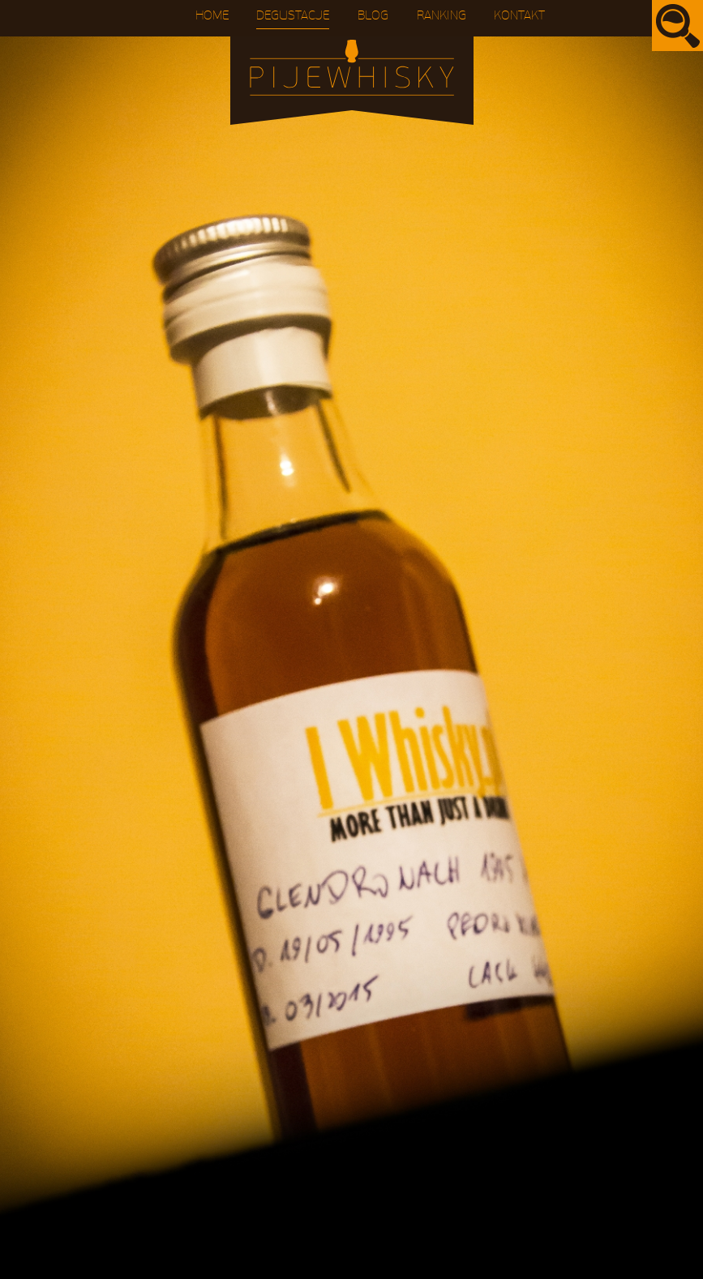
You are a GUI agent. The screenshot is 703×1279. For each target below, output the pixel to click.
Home (212, 15)
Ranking (441, 15)
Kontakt (519, 15)
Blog (373, 15)
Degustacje (292, 15)
